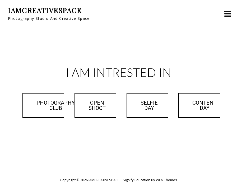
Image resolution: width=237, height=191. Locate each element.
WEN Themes (166, 180)
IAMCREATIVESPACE (44, 10)
